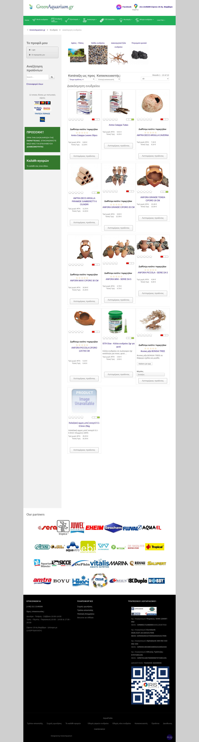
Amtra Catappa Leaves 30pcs (84, 135)
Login (33, 50)
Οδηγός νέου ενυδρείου (121, 722)
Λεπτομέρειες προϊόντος (84, 156)
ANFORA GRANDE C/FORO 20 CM (118, 207)
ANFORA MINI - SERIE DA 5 (118, 279)
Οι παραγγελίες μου (38, 55)
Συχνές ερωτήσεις (84, 605)
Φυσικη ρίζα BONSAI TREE (153, 351)
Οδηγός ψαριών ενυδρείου (98, 722)
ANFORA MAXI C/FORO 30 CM (84, 280)
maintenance (99, 728)
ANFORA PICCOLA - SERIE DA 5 (152, 272)
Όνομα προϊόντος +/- (77, 79)
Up (170, 736)
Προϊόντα (155, 722)
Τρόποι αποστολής (85, 609)
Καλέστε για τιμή (145, 364)
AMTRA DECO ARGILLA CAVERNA (153, 135)
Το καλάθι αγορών (73, 722)
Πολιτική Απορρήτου (85, 612)
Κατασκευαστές (141, 722)
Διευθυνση (167, 722)
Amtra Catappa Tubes (118, 125)
